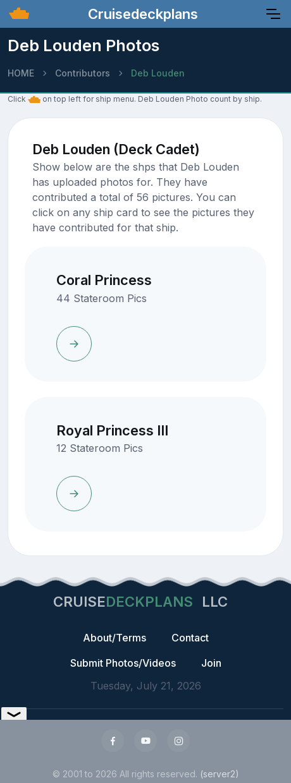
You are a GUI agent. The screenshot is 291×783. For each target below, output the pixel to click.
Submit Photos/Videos (123, 663)
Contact (190, 637)
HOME (21, 73)
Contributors (82, 73)
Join (211, 663)
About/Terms (114, 637)
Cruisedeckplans (141, 14)
